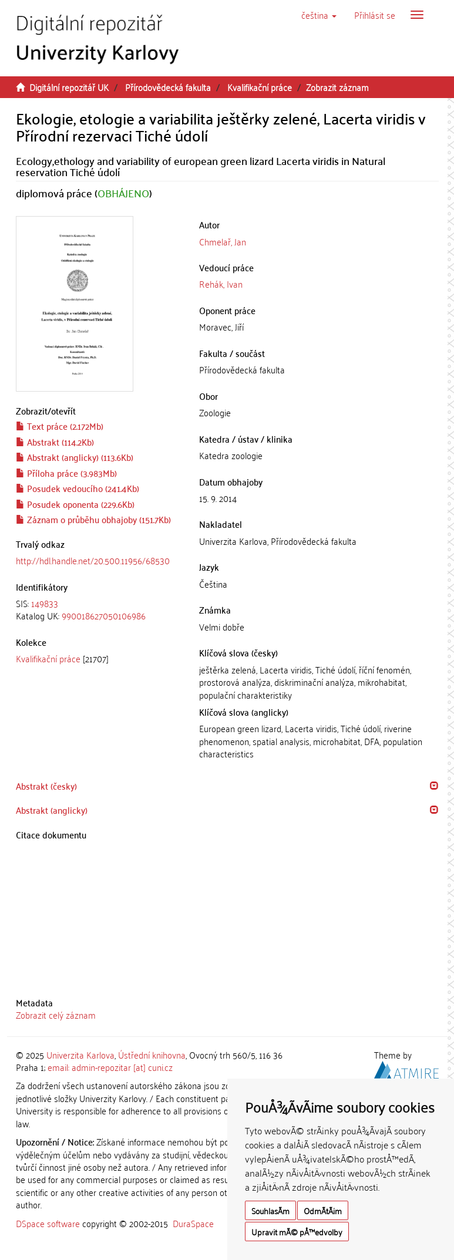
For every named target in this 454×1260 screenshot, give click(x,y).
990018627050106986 (104, 615)
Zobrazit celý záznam (56, 1014)
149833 (44, 603)
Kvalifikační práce (259, 87)
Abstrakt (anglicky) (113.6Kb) (74, 457)
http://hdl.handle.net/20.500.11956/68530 (93, 560)
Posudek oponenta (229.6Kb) (75, 504)
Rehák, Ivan (221, 283)
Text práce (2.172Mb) (59, 425)
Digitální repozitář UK (69, 87)
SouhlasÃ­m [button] (270, 1210)
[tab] (99, 609)
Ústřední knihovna (152, 1054)
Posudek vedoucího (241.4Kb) (77, 488)
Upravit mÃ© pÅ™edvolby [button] (296, 1231)
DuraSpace (193, 1223)
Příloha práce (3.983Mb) (66, 472)
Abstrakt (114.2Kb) (55, 441)
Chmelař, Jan (222, 241)
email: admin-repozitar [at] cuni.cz (110, 1067)
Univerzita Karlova (80, 1054)
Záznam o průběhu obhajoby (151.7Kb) (93, 519)
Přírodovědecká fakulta (168, 87)
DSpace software (48, 1223)
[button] (318, 14)
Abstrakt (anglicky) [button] (52, 809)
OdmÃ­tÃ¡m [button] (323, 1210)
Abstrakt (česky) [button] (46, 785)
